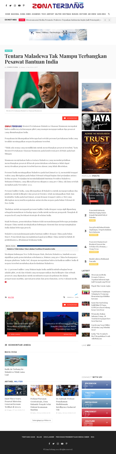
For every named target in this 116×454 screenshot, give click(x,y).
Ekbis (28, 14)
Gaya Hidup (102, 14)
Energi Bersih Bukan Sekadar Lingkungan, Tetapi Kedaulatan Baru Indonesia (100, 229)
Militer (58, 14)
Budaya (75, 14)
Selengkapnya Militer (41, 420)
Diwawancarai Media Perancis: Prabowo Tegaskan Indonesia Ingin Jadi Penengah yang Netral (68, 19)
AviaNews (36, 14)
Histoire (83, 14)
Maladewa (70, 297)
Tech (43, 14)
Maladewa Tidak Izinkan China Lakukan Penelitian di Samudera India (31, 249)
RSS (92, 437)
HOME (7, 14)
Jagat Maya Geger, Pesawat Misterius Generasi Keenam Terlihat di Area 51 (13, 402)
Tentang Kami (28, 437)
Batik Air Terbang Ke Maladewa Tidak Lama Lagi (15, 372)
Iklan (39, 437)
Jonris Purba (12, 67)
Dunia (22, 14)
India (76, 297)
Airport (50, 14)
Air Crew (92, 14)
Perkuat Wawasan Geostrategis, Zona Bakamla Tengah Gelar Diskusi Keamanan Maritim (40, 404)
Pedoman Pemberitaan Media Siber (72, 437)
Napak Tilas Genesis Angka (100, 286)
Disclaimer (49, 437)
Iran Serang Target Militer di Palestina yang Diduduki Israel (100, 327)
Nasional (15, 14)
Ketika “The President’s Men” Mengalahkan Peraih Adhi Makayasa (100, 336)
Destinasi (66, 14)
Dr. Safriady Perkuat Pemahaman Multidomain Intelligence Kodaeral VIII (65, 404)
